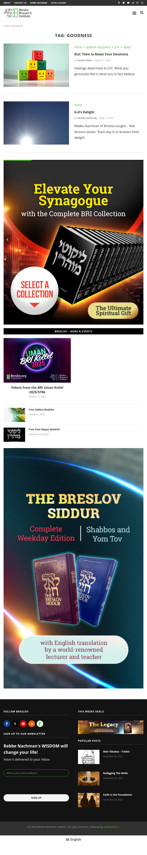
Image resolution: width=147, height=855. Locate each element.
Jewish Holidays (98, 47)
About (7, 2)
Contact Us (20, 2)
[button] (7, 239)
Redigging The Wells (115, 773)
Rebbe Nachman (38, 2)
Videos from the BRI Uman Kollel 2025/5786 (37, 389)
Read (127, 47)
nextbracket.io (111, 827)
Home (7, 25)
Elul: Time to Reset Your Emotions (101, 54)
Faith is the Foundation (117, 794)
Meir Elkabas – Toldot (116, 751)
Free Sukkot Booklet (41, 409)
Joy (117, 47)
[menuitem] (73, 839)
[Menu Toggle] (134, 13)
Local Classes (58, 2)
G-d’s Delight (84, 112)
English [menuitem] (75, 839)
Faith (78, 47)
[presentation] (31, 785)
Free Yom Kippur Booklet (44, 429)
